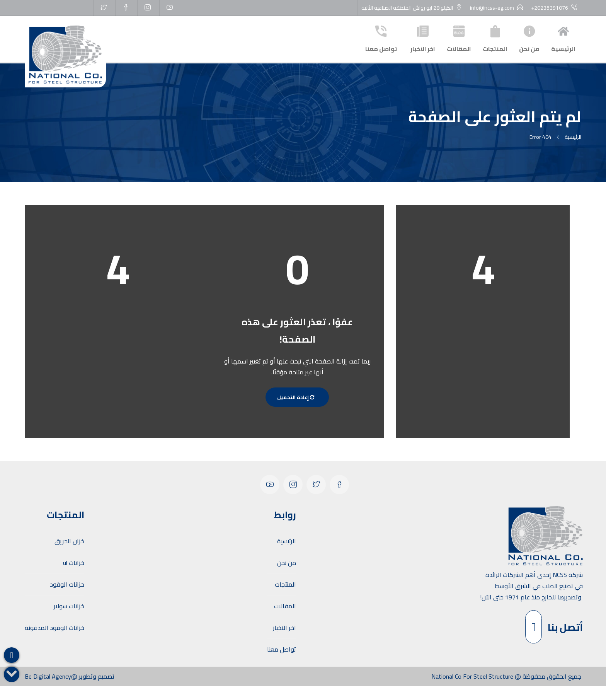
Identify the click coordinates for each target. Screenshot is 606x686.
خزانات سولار (69, 606)
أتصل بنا (554, 626)
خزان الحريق (69, 541)
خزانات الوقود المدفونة (54, 627)
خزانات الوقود (67, 584)
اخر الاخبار (422, 38)
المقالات (459, 38)
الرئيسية (563, 38)
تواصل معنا (381, 38)
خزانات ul (73, 562)
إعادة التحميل (297, 397)
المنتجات (495, 38)
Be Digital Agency (48, 676)
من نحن (529, 38)
